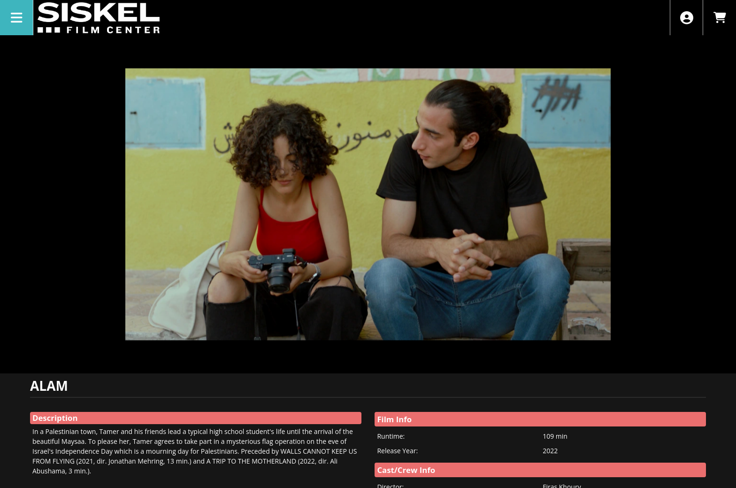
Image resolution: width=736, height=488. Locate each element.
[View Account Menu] (686, 17)
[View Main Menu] (16, 17)
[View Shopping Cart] (719, 17)
